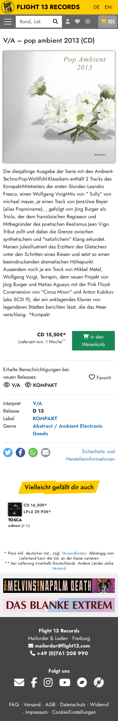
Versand (59, 568)
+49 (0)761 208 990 (59, 653)
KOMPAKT (45, 418)
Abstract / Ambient (55, 426)
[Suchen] (55, 22)
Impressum (36, 712)
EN (108, 7)
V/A (37, 403)
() (108, 21)
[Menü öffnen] (8, 21)
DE (96, 7)
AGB (50, 704)
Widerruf (99, 704)
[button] (8, 452)
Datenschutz (72, 704)
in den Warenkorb (93, 340)
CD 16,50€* (35, 505)
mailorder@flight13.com (59, 645)
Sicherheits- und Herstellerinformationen (90, 455)
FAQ (14, 704)
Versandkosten (74, 553)
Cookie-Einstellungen (74, 712)
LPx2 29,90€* (37, 512)
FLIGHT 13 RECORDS (42, 7)
